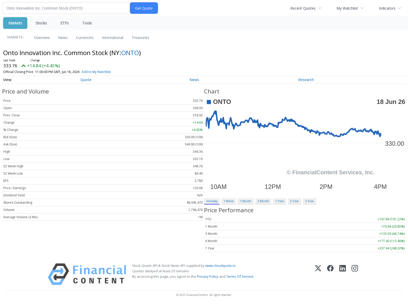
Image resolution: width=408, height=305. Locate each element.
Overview (42, 37)
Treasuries (140, 37)
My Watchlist (347, 8)
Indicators (387, 8)
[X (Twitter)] (318, 274)
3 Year (294, 201)
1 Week (229, 201)
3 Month (263, 201)
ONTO (130, 52)
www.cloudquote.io (220, 265)
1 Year (279, 201)
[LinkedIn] (342, 274)
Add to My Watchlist (103, 72)
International (112, 37)
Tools (87, 23)
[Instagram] (354, 274)
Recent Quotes (303, 8)
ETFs (64, 23)
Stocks (41, 23)
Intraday (212, 201)
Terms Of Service (239, 276)
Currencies (85, 37)
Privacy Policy (207, 276)
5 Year (309, 201)
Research (306, 79)
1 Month (245, 201)
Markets (15, 23)
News (63, 37)
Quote (85, 79)
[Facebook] (330, 274)
